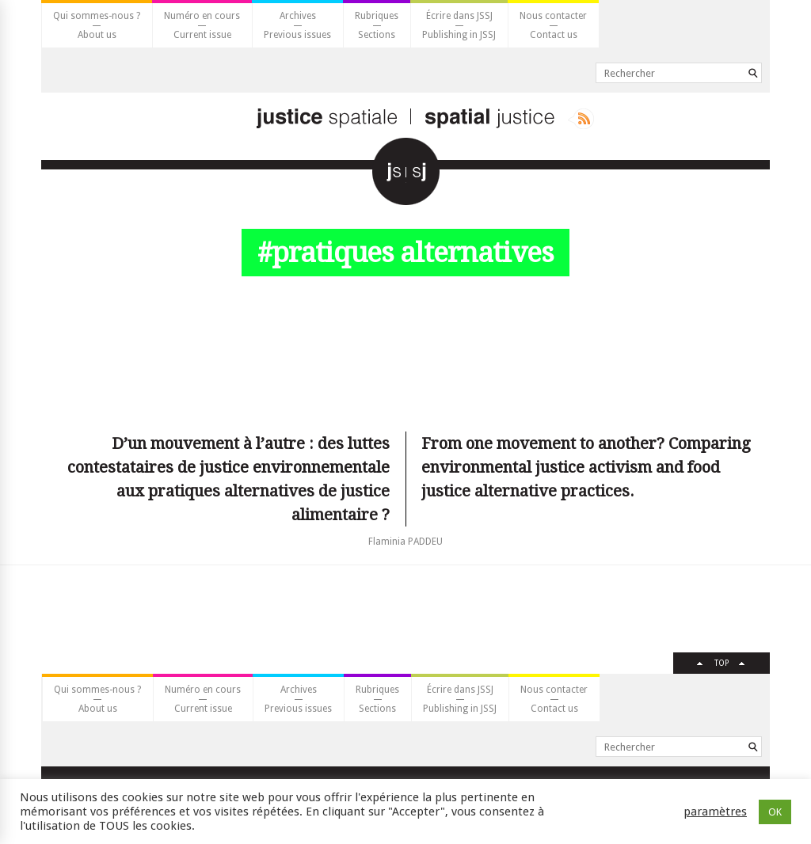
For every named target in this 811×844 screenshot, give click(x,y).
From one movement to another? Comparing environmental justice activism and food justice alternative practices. (586, 467)
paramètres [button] (715, 811)
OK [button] (775, 812)
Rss (581, 118)
